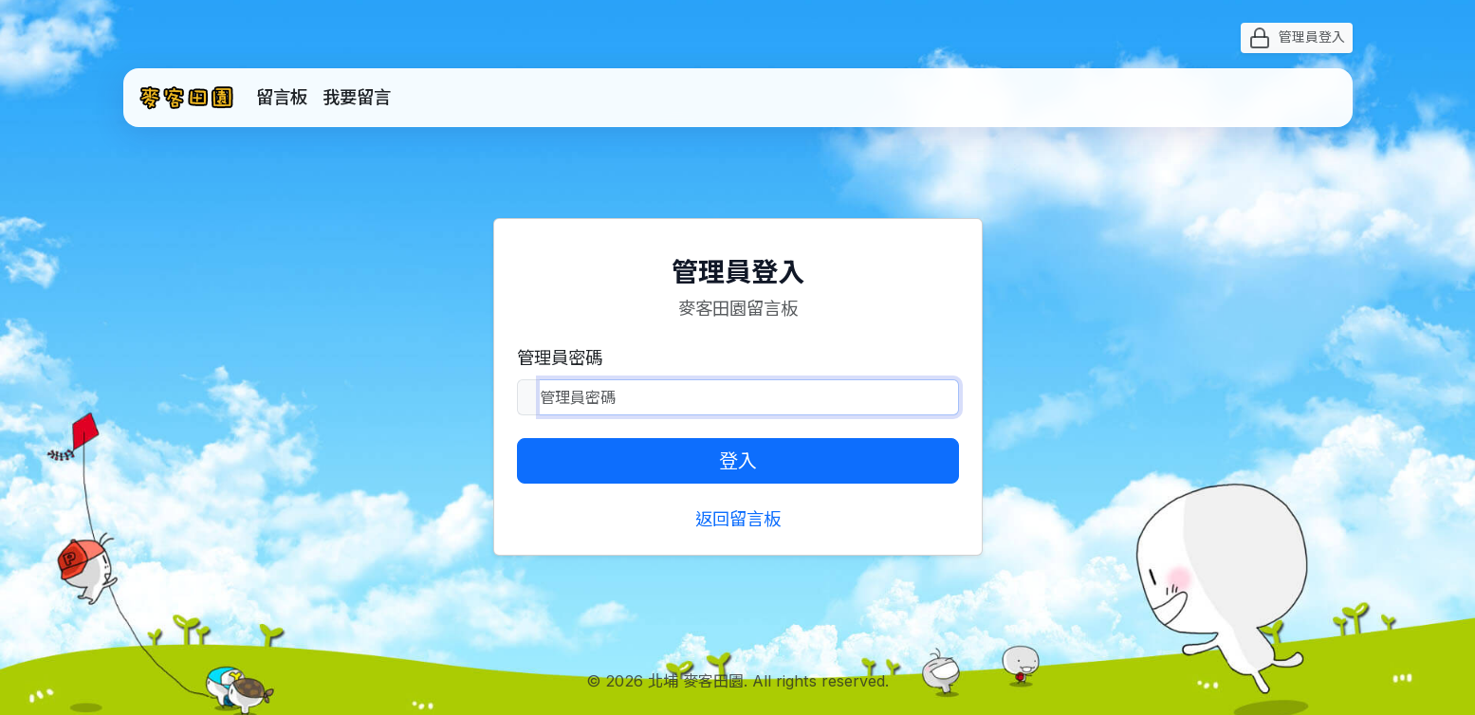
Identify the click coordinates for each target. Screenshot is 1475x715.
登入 (738, 460)
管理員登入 (1296, 38)
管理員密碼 (559, 357)
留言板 (281, 96)
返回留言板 (738, 518)
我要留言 (357, 96)
